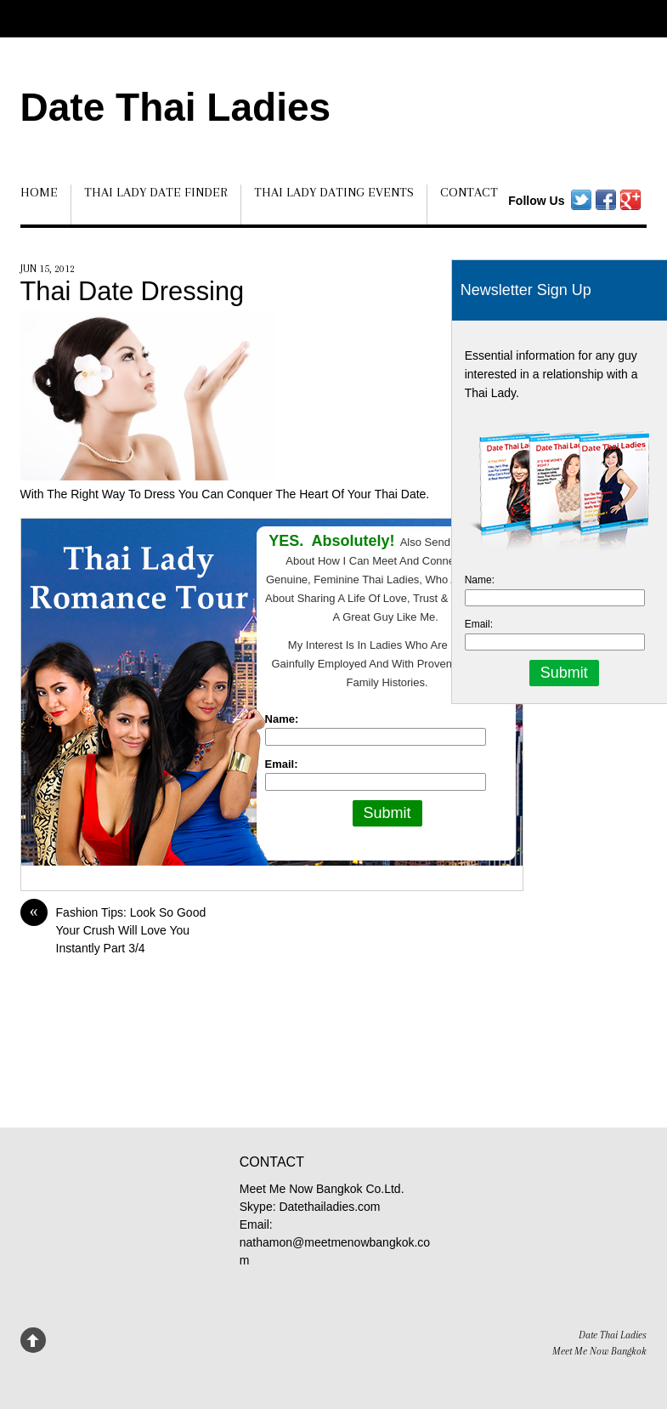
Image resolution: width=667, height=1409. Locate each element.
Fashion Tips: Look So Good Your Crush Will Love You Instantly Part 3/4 (113, 929)
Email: (281, 764)
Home (39, 192)
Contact (469, 192)
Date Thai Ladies (175, 107)
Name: (282, 719)
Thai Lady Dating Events (334, 192)
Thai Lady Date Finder (156, 192)
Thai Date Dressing (132, 291)
